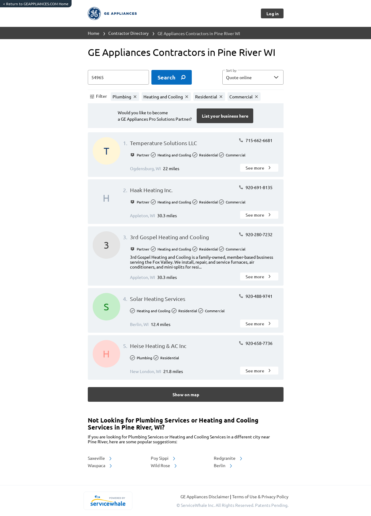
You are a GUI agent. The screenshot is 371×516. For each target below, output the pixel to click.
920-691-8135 (256, 187)
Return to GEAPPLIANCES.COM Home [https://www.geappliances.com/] (36, 3)
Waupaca (100, 465)
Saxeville (100, 458)
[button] (253, 77)
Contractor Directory (128, 33)
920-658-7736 (256, 343)
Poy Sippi (163, 458)
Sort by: (231, 70)
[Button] (272, 13)
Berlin (223, 465)
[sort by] (262, 77)
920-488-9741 (256, 296)
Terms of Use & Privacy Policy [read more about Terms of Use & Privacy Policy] (260, 496)
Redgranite (228, 458)
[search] (171, 77)
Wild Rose (164, 465)
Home (93, 33)
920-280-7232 (256, 234)
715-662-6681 (256, 140)
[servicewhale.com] (108, 501)
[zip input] (118, 77)
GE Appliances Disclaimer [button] (205, 496)
